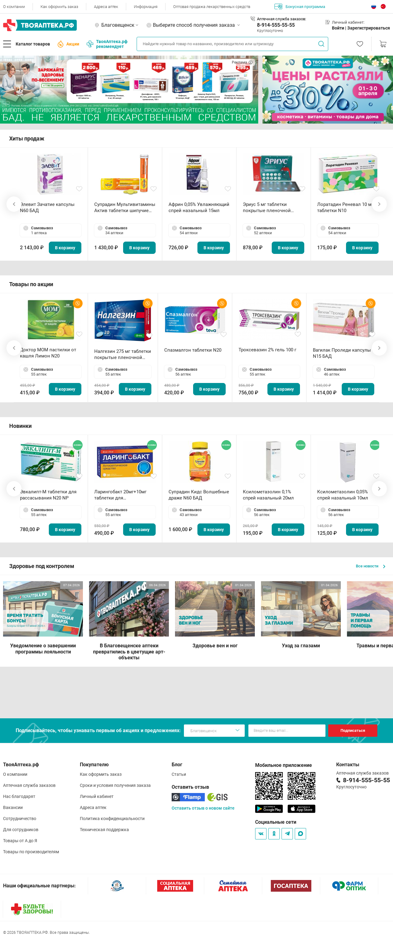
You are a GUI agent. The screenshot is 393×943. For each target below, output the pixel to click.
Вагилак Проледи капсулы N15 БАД (342, 353)
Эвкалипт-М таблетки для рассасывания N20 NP (48, 495)
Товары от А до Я (20, 840)
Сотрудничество (19, 818)
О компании (14, 6)
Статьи (179, 774)
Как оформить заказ (59, 6)
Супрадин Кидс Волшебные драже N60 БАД (199, 495)
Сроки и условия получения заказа (115, 785)
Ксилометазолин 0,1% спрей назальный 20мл (268, 495)
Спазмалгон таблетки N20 (192, 350)
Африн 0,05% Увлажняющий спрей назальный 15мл (199, 207)
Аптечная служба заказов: (281, 19)
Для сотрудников (20, 829)
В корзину (65, 247)
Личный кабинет (97, 796)
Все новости (370, 566)
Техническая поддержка (104, 829)
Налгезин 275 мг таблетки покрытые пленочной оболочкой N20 (122, 355)
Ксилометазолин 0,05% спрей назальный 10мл (342, 495)
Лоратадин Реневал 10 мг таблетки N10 (345, 207)
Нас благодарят (19, 796)
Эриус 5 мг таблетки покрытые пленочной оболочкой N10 (267, 208)
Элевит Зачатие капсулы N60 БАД (47, 207)
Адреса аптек (106, 6)
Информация (146, 6)
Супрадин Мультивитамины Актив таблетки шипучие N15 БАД (124, 208)
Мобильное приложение (283, 765)
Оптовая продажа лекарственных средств (211, 6)
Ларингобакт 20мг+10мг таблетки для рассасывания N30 (120, 495)
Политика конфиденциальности (112, 818)
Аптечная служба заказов (29, 785)
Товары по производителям (31, 851)
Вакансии (13, 807)
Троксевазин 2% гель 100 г (267, 350)
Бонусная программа (299, 6)
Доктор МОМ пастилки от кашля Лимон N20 (48, 353)
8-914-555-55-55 (276, 25)
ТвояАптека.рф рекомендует (107, 44)
